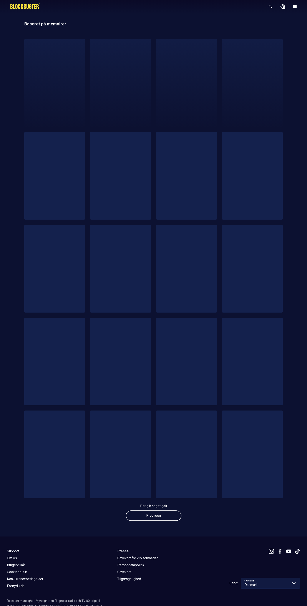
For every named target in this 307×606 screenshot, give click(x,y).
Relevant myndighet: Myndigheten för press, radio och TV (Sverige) (53, 601)
